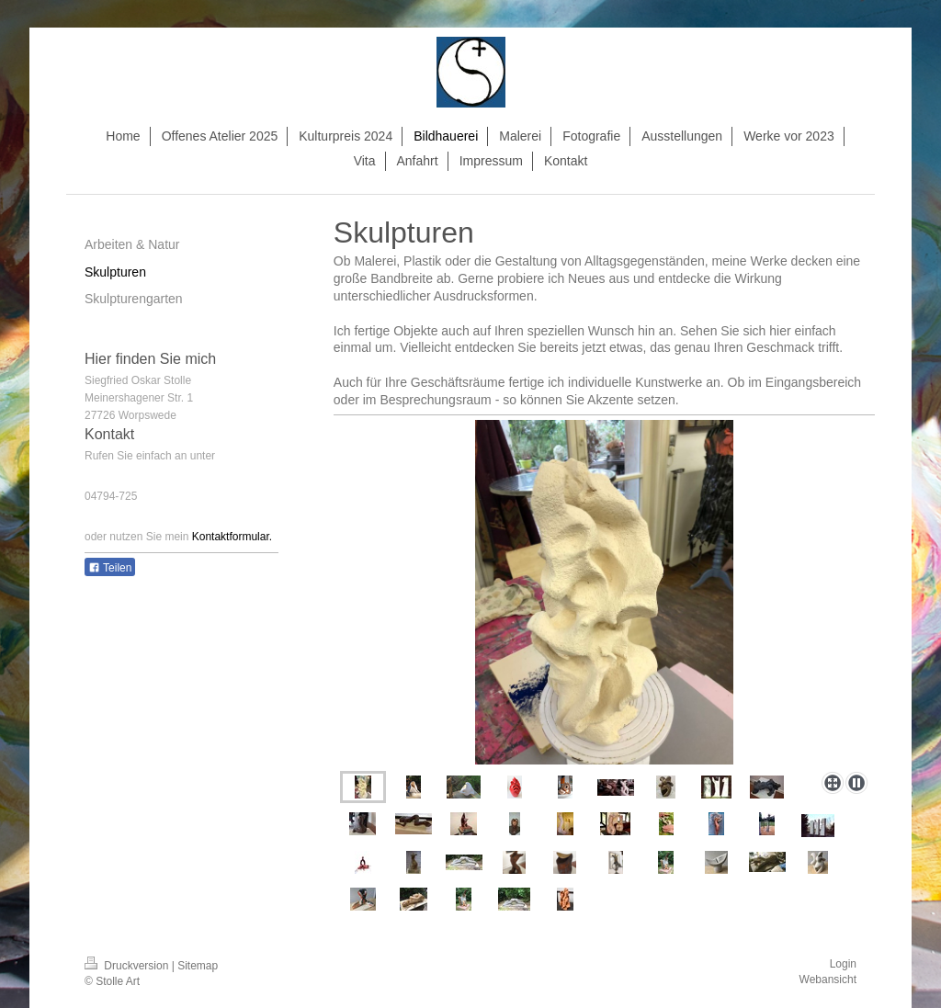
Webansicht (827, 979)
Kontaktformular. (232, 536)
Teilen (109, 567)
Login (843, 963)
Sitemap (197, 965)
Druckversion (128, 965)
